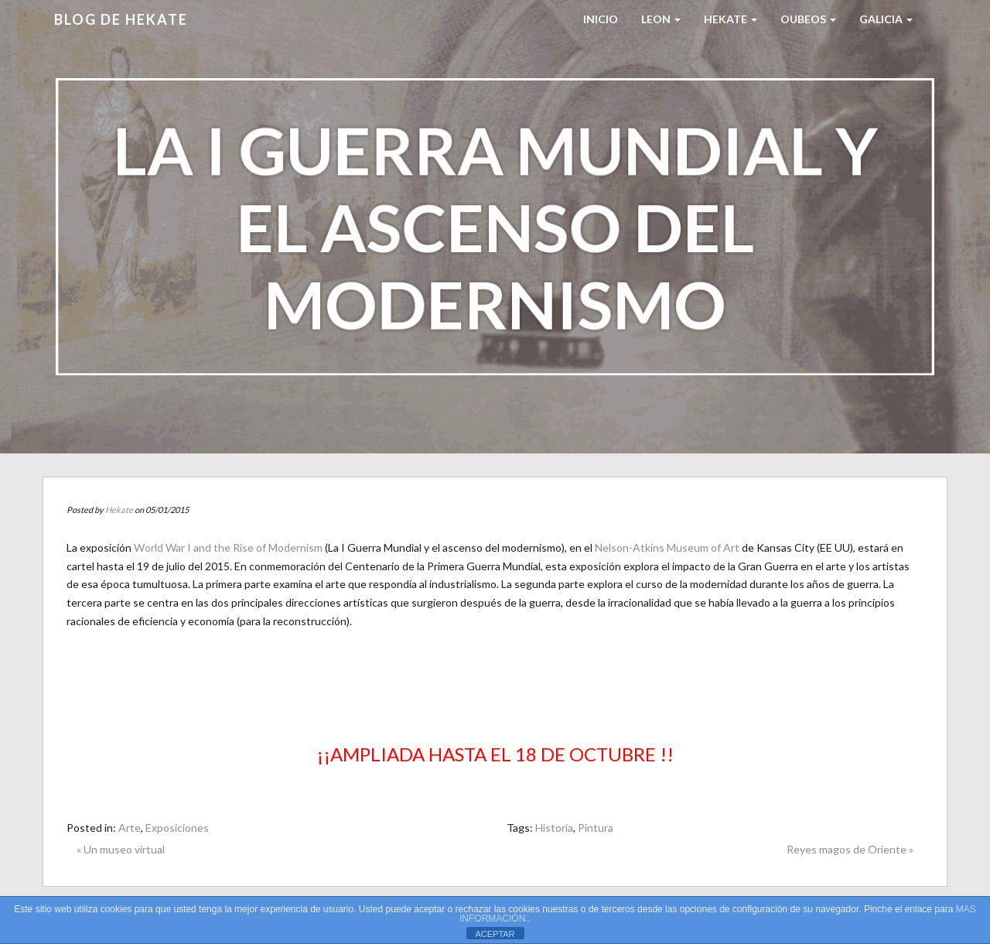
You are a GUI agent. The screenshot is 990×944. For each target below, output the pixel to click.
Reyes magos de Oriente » (850, 849)
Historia (554, 827)
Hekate (119, 509)
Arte (129, 827)
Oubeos (808, 19)
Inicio (600, 19)
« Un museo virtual (121, 849)
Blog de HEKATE (121, 19)
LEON (661, 19)
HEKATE (730, 19)
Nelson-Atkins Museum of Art (667, 547)
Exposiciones (177, 827)
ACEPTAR (494, 934)
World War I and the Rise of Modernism (228, 547)
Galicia (886, 19)
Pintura (595, 827)
